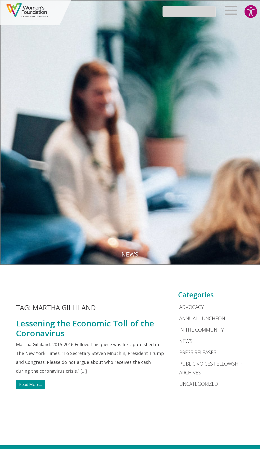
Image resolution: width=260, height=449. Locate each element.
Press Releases (197, 352)
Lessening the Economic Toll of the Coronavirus (85, 328)
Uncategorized (198, 384)
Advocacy (191, 307)
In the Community (201, 329)
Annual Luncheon (202, 318)
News (185, 341)
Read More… (30, 384)
